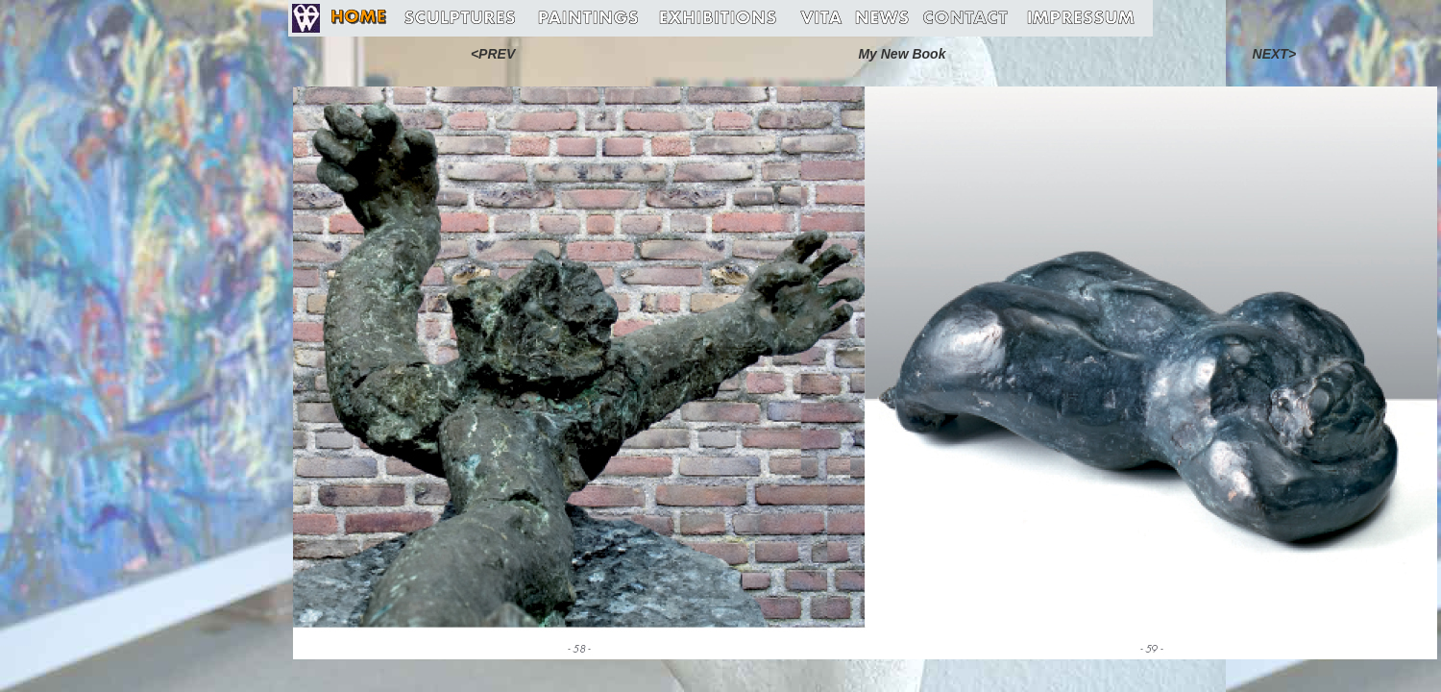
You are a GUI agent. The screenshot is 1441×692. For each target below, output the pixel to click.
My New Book (901, 54)
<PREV (493, 54)
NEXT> (1275, 54)
